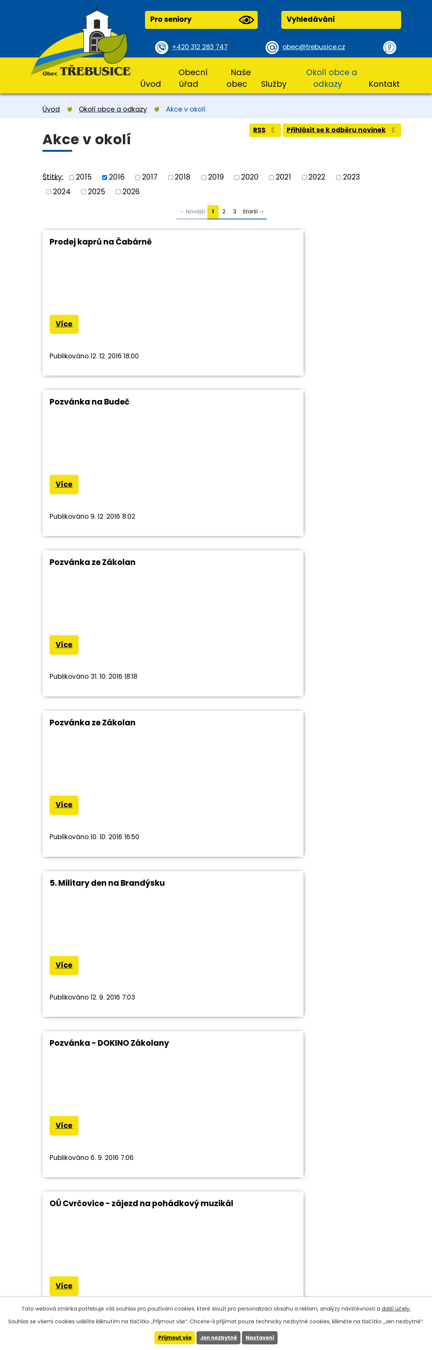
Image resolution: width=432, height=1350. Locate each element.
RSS (253, 133)
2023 (351, 177)
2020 (249, 177)
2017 (149, 177)
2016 (117, 177)
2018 (182, 177)
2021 (283, 177)
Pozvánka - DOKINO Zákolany (292, 566)
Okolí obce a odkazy (331, 78)
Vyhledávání (311, 19)
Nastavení (262, 1337)
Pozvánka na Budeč (273, 241)
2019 (216, 177)
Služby (274, 84)
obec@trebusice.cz (316, 47)
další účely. (396, 1308)
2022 (316, 177)
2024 (62, 191)
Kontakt (384, 84)
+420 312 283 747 (202, 47)
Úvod (150, 84)
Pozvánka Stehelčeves (278, 892)
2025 (96, 191)
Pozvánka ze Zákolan (93, 404)
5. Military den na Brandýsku (107, 566)
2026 (131, 191)
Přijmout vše (172, 1337)
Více (65, 325)
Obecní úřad (193, 78)
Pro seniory (202, 20)
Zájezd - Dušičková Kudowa (289, 728)
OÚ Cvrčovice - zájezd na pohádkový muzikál (124, 733)
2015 (84, 177)
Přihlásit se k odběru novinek (337, 133)
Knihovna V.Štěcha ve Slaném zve (118, 892)
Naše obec (239, 78)
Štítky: (52, 177)
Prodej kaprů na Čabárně (101, 241)
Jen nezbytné (219, 1337)
